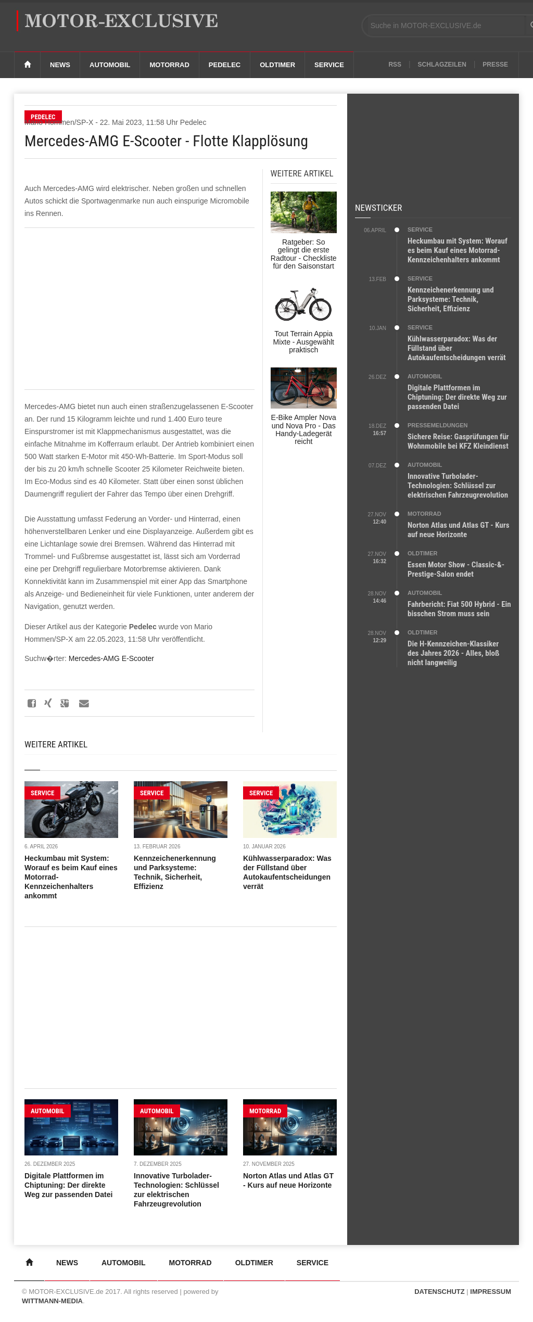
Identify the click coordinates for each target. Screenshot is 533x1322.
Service (329, 65)
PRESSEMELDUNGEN (438, 425)
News (60, 65)
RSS (394, 64)
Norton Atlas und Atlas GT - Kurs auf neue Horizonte (459, 529)
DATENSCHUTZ (439, 1291)
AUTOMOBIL (48, 1111)
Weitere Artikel (55, 744)
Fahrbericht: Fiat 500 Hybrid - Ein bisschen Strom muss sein (459, 609)
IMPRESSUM (490, 1291)
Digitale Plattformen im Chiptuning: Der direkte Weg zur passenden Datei (68, 1185)
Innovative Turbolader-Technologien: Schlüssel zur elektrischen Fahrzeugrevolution (458, 486)
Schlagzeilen (442, 64)
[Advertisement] (139, 309)
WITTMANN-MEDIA (52, 1301)
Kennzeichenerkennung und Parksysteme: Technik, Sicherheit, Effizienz (451, 299)
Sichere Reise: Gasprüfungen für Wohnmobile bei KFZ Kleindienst (458, 441)
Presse (495, 64)
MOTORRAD (265, 1111)
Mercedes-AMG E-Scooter (111, 658)
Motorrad (169, 65)
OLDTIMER (422, 553)
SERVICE (42, 793)
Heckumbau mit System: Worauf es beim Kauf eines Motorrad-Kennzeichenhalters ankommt (457, 250)
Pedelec (224, 65)
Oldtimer (277, 65)
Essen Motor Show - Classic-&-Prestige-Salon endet (456, 569)
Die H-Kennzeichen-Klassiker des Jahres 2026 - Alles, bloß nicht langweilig (453, 653)
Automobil (110, 65)
